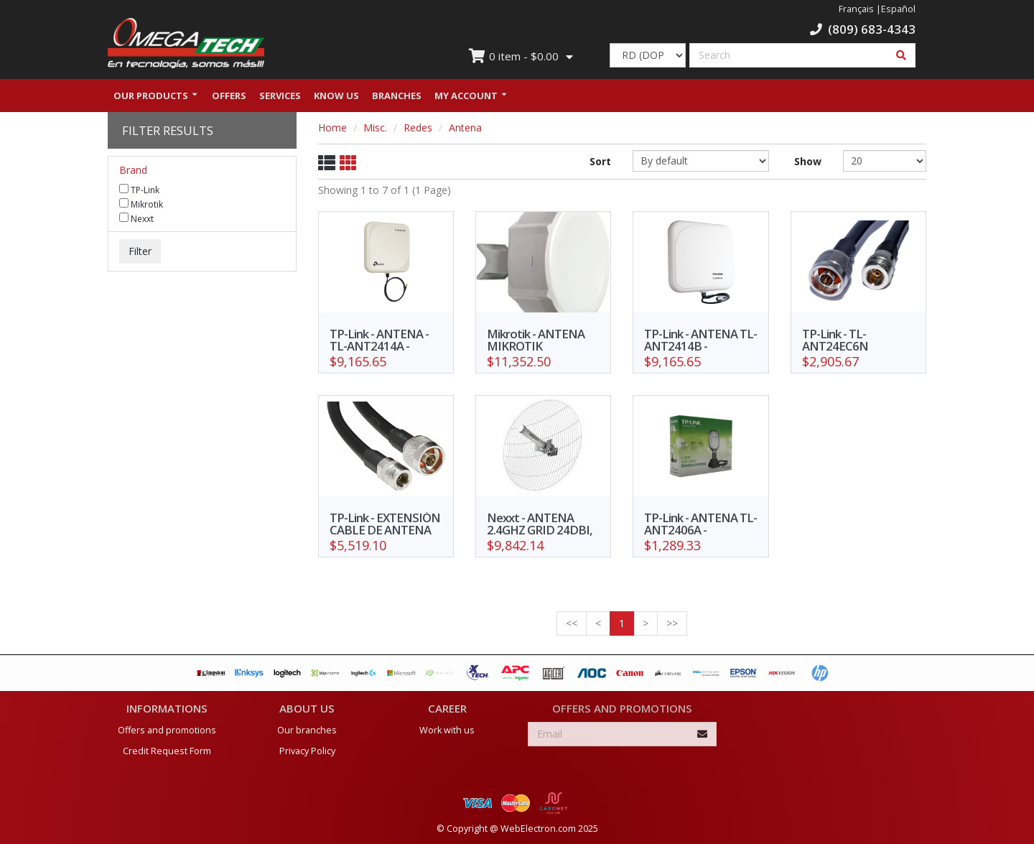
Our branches (307, 730)
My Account (466, 95)
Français (856, 9)
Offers (229, 95)
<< (571, 623)
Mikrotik (141, 204)
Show (807, 161)
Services (280, 95)
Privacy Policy (307, 751)
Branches (396, 95)
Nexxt (136, 218)
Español (898, 9)
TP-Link (139, 189)
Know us (336, 95)
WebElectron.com (538, 828)
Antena (465, 127)
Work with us (447, 730)
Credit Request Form (167, 751)
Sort (600, 161)
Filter (140, 251)
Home (332, 127)
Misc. (375, 127)
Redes (418, 127)
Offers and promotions (167, 730)
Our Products (150, 95)
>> (672, 623)
